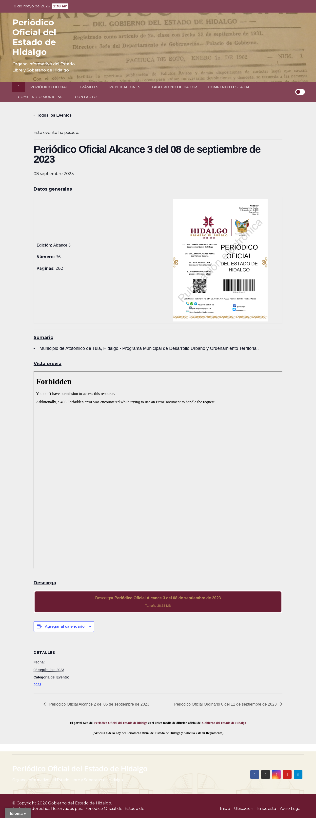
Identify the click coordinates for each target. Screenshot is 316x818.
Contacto (86, 97)
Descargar (158, 601)
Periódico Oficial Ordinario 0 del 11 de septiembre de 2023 (226, 704)
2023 (37, 685)
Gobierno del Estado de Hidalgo (224, 723)
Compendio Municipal (41, 97)
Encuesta (266, 808)
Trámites (89, 87)
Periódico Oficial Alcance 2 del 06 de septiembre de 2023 (98, 704)
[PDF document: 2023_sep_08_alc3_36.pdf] (158, 470)
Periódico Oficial (49, 87)
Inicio (225, 808)
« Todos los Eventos (53, 115)
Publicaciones (124, 87)
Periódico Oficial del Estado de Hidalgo (34, 37)
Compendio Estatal (229, 87)
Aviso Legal (291, 808)
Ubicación (243, 808)
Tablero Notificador (174, 87)
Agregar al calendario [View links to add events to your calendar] (65, 626)
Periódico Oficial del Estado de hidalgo (120, 723)
